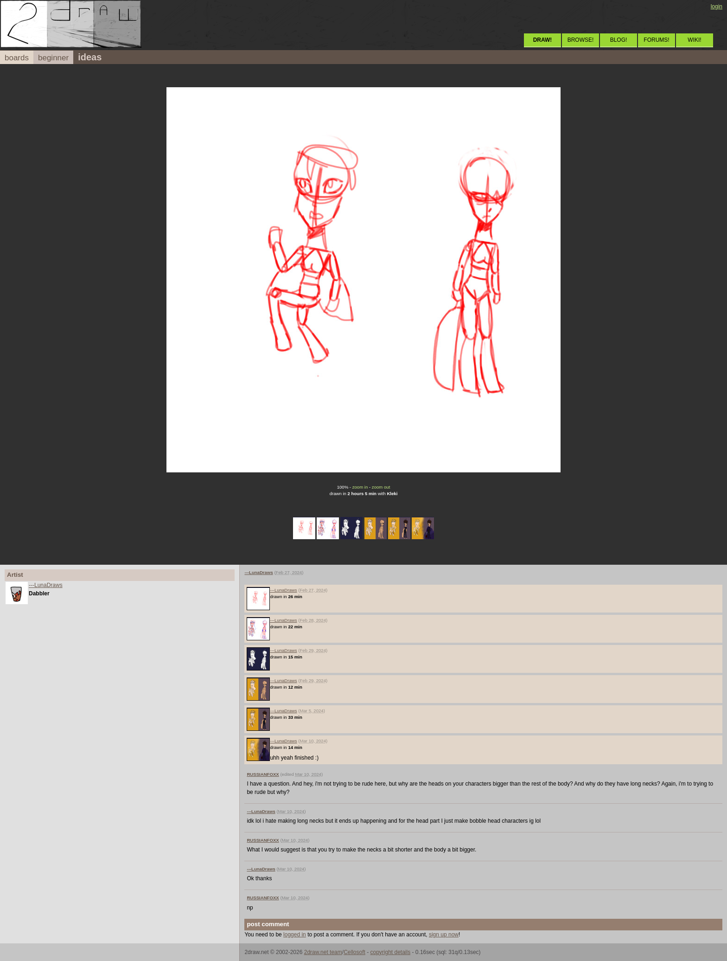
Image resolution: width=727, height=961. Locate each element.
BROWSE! (581, 40)
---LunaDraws (46, 585)
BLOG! (618, 40)
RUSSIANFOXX (263, 774)
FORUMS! (656, 40)
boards (17, 57)
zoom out (381, 487)
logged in (294, 934)
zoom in (360, 487)
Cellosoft (354, 952)
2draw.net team (323, 952)
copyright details (390, 952)
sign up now (444, 934)
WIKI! (694, 40)
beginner (53, 57)
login (716, 6)
